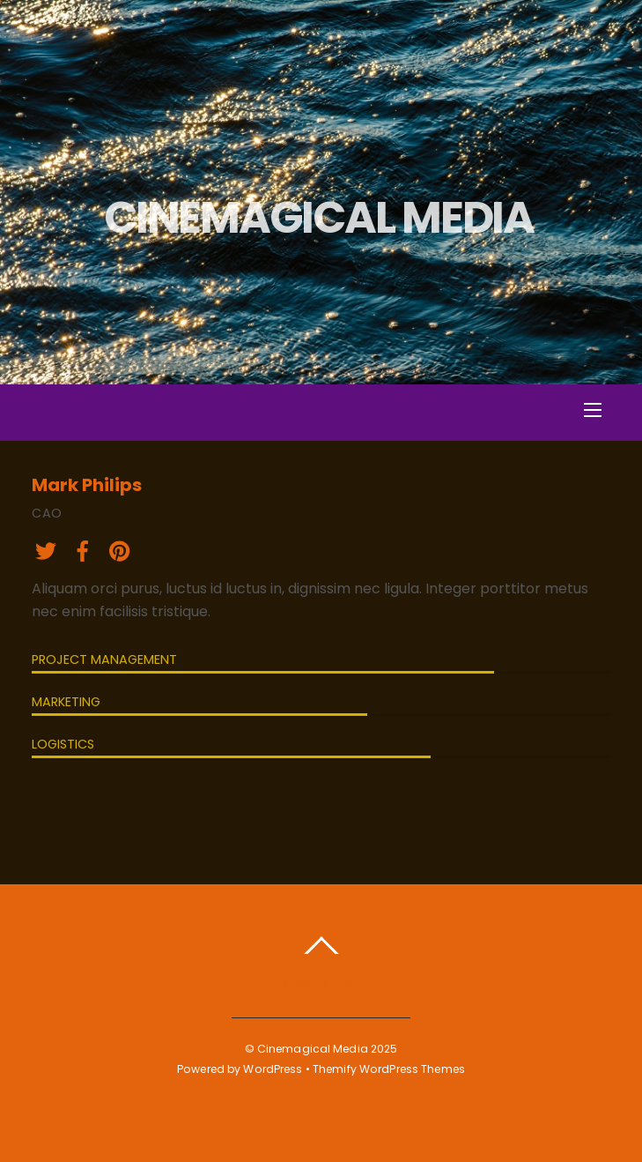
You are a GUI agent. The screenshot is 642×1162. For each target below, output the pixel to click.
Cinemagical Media (312, 1048)
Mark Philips (87, 485)
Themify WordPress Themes (389, 1068)
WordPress (272, 1068)
